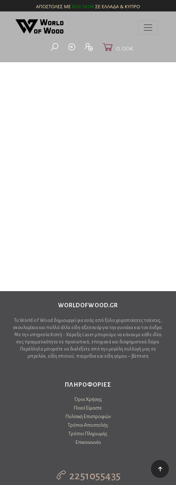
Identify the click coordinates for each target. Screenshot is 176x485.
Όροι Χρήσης (88, 399)
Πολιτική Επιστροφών (88, 416)
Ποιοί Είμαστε (87, 408)
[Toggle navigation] (148, 27)
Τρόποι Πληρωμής (87, 433)
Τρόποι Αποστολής (88, 425)
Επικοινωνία (88, 442)
